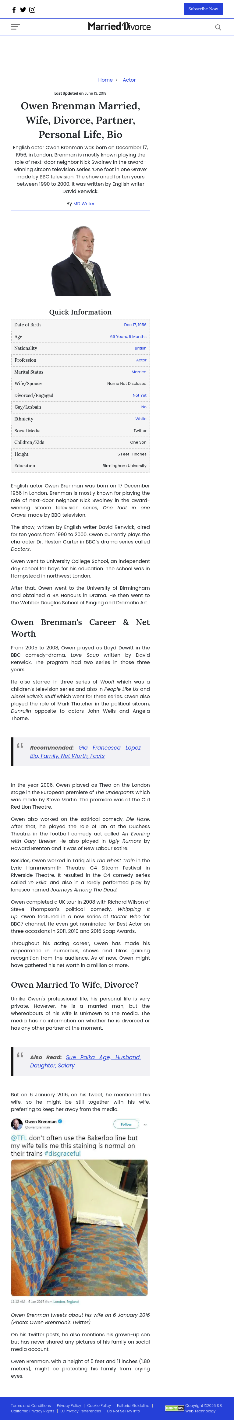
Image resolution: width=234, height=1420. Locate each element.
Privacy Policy (69, 1405)
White (141, 418)
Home (105, 79)
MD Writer (83, 204)
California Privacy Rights (32, 1411)
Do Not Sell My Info (123, 1411)
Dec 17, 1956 (135, 324)
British (141, 348)
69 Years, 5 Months (128, 336)
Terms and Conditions (31, 1405)
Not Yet (140, 395)
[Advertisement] (59, 48)
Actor (129, 79)
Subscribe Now (203, 9)
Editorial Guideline (133, 1405)
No (144, 406)
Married (139, 371)
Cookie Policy (99, 1405)
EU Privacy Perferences (80, 1411)
